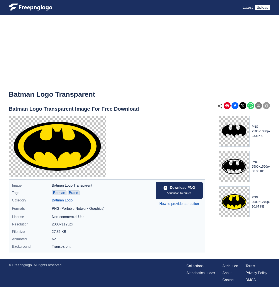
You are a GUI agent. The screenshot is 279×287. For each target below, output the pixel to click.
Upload (263, 7)
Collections (195, 266)
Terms (250, 266)
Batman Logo (62, 200)
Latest (248, 7)
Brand (73, 193)
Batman (59, 193)
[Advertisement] (139, 55)
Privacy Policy (256, 273)
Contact (228, 280)
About (226, 273)
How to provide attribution (179, 204)
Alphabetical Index (201, 273)
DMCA (250, 280)
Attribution (230, 266)
